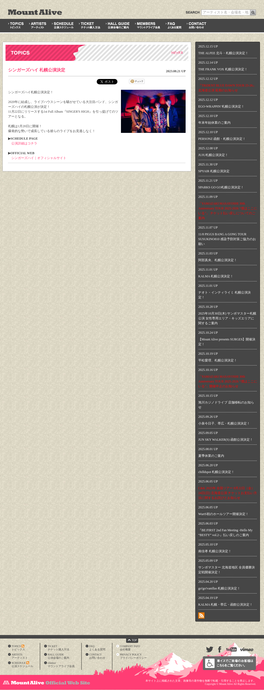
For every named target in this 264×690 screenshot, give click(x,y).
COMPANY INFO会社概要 (130, 648)
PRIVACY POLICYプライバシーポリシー (133, 656)
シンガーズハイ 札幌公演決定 (36, 70)
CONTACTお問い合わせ (97, 656)
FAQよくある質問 (97, 648)
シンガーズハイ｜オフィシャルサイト (38, 158)
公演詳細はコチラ (24, 143)
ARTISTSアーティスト (20, 656)
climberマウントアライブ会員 (61, 664)
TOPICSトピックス (18, 648)
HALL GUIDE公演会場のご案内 (58, 656)
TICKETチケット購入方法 (58, 648)
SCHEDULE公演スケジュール (22, 664)
